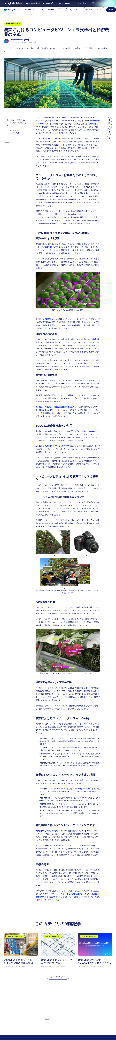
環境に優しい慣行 (46, 410)
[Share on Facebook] (109, 132)
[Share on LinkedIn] (109, 120)
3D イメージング (88, 831)
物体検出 (58, 139)
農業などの (40, 897)
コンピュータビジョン (44, 139)
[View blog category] (13, 24)
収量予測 (48, 247)
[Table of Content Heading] (11, 142)
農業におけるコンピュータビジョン (50, 831)
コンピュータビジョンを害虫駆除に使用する (53, 407)
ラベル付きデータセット (83, 789)
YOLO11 (39, 437)
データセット (80, 214)
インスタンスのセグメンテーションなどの (52, 446)
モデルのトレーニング (57, 789)
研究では (49, 319)
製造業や (95, 894)
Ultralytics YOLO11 (63, 196)
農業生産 (92, 124)
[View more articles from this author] (20, 41)
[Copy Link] (109, 138)
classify (92, 431)
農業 (64, 118)
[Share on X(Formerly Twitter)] (109, 126)
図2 (37, 590)
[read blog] (21, 950)
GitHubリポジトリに (70, 894)
